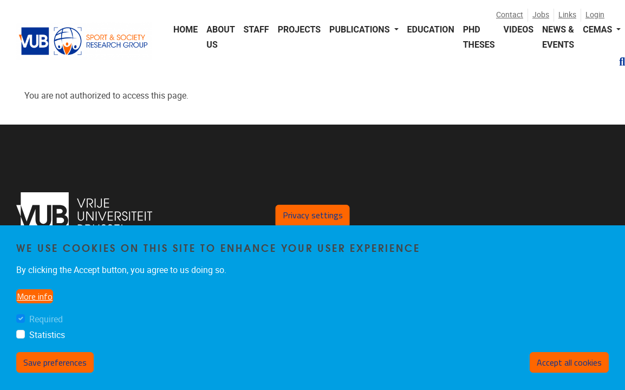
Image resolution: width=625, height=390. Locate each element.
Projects (299, 29)
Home (185, 29)
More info (35, 296)
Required (46, 319)
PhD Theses (479, 36)
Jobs (540, 15)
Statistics (47, 335)
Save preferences (55, 362)
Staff (256, 29)
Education (430, 29)
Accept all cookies (569, 362)
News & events (558, 36)
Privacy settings (313, 215)
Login (594, 15)
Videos (518, 29)
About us (220, 36)
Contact (509, 15)
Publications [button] (360, 29)
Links (567, 15)
